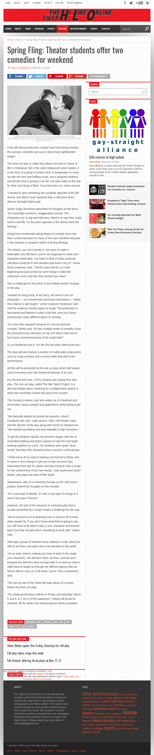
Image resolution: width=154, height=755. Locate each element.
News (26, 2)
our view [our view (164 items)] (122, 721)
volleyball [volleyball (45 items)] (95, 732)
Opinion (37, 2)
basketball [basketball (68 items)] (88, 701)
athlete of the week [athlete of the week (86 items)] (125, 697)
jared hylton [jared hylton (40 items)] (122, 717)
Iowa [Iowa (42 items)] (99, 717)
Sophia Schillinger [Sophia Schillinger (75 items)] (92, 728)
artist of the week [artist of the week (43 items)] (105, 698)
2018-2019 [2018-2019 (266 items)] (91, 694)
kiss (68, 621)
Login (49, 671)
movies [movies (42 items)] (131, 717)
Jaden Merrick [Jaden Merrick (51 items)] (109, 717)
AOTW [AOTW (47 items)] (92, 698)
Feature (60, 2)
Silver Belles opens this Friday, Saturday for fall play (38, 645)
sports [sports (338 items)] (109, 728)
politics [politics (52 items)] (133, 721)
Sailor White (94, 162)
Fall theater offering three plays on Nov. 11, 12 (34, 660)
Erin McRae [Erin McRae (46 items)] (122, 709)
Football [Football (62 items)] (100, 713)
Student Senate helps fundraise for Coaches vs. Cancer (126, 188)
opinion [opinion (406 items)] (109, 720)
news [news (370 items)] (97, 720)
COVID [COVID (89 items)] (118, 705)
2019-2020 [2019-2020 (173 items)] (110, 694)
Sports (48, 2)
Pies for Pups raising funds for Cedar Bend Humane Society (125, 231)
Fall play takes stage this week (25, 653)
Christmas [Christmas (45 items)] (101, 705)
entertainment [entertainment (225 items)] (105, 709)
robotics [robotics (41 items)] (91, 724)
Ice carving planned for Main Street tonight (124, 217)
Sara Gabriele (19, 68)
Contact (106, 28)
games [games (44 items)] (108, 714)
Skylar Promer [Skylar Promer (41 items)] (127, 724)
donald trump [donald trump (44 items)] (129, 705)
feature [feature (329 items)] (88, 713)
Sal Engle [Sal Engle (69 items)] (114, 724)
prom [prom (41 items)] (84, 724)
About (17, 2)
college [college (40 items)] (110, 705)
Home (8, 2)
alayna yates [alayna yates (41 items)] (124, 694)
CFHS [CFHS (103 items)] (86, 705)
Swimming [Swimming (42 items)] (127, 728)
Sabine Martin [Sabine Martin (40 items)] (102, 724)
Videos (94, 28)
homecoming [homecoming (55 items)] (89, 717)
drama (47, 621)
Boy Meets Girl (33, 621)
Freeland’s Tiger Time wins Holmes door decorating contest (126, 202)
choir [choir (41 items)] (93, 705)
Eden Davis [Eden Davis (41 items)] (87, 709)
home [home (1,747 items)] (130, 712)
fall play (58, 621)
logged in (41, 673)
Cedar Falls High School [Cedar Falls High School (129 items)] (118, 701)
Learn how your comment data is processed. (51, 677)
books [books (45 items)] (97, 702)
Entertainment (75, 2)
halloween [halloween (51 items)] (117, 713)
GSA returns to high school (106, 157)
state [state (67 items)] (118, 728)
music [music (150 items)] (86, 721)
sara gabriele (28, 626)
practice (13, 626)
